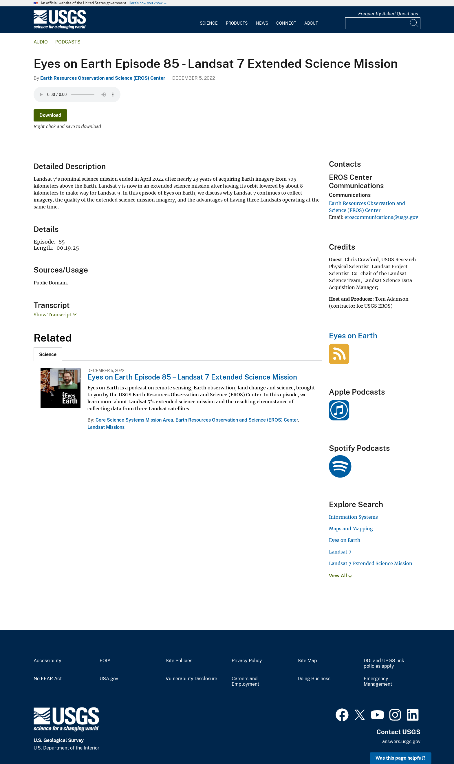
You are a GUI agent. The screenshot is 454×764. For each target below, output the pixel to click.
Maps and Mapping (351, 528)
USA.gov (109, 678)
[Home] (60, 28)
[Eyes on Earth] (339, 361)
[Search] (414, 23)
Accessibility (47, 660)
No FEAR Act (48, 678)
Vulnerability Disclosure (191, 678)
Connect (286, 23)
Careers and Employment (245, 681)
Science (209, 23)
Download (50, 115)
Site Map (307, 660)
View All (340, 575)
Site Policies (179, 660)
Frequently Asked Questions (388, 14)
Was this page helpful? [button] (401, 758)
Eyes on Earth (353, 335)
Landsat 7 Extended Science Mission (370, 563)
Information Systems (353, 517)
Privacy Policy (247, 660)
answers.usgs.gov (401, 741)
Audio (41, 42)
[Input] (382, 23)
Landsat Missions (106, 427)
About (311, 23)
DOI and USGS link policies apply (384, 663)
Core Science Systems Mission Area (134, 420)
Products (237, 23)
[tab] (48, 354)
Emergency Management (378, 681)
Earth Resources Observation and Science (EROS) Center (102, 78)
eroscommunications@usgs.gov (381, 217)
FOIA (105, 660)
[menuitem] (209, 20)
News (262, 23)
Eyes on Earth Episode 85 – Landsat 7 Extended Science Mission (192, 377)
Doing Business (314, 678)
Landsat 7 (340, 552)
